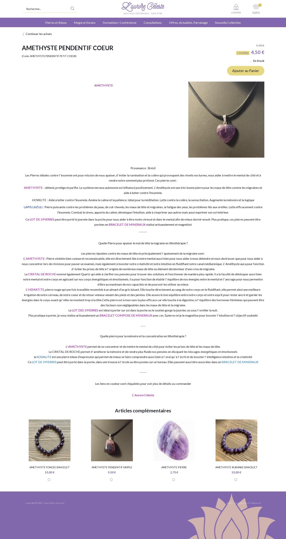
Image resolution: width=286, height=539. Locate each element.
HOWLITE (39, 200)
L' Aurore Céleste (143, 395)
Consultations (153, 22)
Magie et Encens (84, 22)
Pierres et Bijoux (56, 22)
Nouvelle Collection (228, 22)
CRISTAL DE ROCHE (66, 351)
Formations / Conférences (119, 22)
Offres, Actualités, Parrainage (188, 22)
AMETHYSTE (35, 258)
